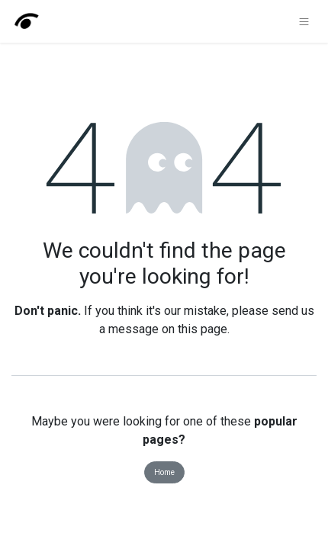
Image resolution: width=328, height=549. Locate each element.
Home (164, 472)
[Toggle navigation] (304, 21)
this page (202, 329)
